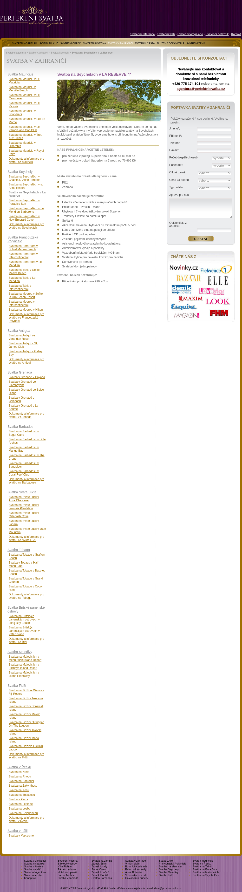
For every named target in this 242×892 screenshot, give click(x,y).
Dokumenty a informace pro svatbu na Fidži (26, 755)
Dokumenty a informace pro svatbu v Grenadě (26, 415)
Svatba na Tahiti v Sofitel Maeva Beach (24, 271)
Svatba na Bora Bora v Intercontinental (23, 255)
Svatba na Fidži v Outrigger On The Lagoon (26, 724)
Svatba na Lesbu (19, 808)
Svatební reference (142, 34)
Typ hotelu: (176, 187)
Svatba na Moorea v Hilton (26, 309)
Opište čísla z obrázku (178, 224)
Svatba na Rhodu (20, 776)
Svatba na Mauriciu (170, 866)
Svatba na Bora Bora (205, 869)
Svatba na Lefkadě (21, 804)
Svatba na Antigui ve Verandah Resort (22, 337)
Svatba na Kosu (19, 790)
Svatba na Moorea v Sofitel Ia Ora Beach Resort (26, 295)
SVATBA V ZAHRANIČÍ (120, 43)
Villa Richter (65, 866)
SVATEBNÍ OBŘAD (70, 43)
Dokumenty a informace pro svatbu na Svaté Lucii (26, 538)
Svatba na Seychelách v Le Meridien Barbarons (26, 210)
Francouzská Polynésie (172, 863)
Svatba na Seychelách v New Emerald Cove (24, 218)
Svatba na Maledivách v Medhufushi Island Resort (25, 658)
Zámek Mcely (99, 866)
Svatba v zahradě (135, 860)
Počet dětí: (176, 165)
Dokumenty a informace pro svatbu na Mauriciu (26, 160)
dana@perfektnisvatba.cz (168, 888)
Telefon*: (175, 143)
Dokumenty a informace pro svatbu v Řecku (26, 819)
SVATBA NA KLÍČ (49, 43)
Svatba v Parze (18, 799)
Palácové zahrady (135, 869)
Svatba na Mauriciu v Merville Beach (22, 88)
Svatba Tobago (18, 550)
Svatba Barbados (20, 427)
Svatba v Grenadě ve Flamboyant (22, 383)
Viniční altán (132, 863)
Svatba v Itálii (17, 831)
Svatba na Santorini (21, 781)
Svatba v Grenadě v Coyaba (27, 377)
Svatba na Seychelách (206, 875)
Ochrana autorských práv (131, 888)
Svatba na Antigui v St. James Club (23, 345)
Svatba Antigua (18, 331)
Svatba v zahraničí (38, 52)
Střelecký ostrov (67, 863)
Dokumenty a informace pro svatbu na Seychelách (26, 226)
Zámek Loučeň (100, 872)
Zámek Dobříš (100, 875)
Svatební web (166, 34)
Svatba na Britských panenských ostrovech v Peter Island (24, 631)
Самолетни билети (136, 878)
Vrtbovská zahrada (136, 875)
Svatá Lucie (166, 860)
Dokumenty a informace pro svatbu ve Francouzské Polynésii (26, 318)
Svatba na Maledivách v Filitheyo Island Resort (24, 666)
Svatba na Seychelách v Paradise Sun (24, 202)
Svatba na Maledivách (206, 872)
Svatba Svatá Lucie (22, 492)
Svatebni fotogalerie (190, 34)
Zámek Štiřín (99, 863)
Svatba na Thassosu (22, 795)
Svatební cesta (33, 875)
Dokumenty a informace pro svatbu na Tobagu (26, 596)
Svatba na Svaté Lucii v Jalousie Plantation (24, 506)
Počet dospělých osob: (183, 157)
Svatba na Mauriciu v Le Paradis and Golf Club (24, 128)
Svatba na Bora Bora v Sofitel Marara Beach (23, 247)
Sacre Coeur (99, 869)
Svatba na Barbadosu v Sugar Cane (24, 433)
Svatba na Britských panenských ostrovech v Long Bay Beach (24, 619)
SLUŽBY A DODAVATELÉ (170, 43)
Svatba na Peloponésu (23, 813)
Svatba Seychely (60, 52)
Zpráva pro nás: (179, 195)
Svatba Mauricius (20, 74)
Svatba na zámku (102, 860)
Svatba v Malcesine (21, 835)
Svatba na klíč (32, 869)
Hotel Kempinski (67, 872)
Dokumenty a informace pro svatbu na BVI (26, 640)
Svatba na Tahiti (202, 866)
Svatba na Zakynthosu (23, 785)
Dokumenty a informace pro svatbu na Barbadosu (26, 480)
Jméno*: (174, 128)
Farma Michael (66, 875)
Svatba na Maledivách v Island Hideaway (24, 674)
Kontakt (236, 34)
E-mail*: (174, 150)
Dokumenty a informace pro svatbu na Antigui (26, 361)
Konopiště (30, 878)
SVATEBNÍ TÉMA (195, 43)
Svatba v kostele (34, 866)
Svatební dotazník (217, 34)
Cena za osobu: (179, 180)
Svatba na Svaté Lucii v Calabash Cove (24, 514)
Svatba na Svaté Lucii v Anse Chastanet (24, 498)
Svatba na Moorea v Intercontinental (21, 303)
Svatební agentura (16, 52)
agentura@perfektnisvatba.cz (201, 89)
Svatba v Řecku (19, 767)
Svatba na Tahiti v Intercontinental (20, 287)
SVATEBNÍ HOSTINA (94, 43)
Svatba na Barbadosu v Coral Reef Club (24, 473)
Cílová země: (177, 172)
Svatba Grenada (19, 372)
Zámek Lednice (67, 869)
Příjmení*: (175, 135)
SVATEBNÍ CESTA (145, 43)
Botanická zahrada (136, 866)
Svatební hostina (68, 860)
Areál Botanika (134, 872)
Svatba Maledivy (19, 652)
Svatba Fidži (16, 686)
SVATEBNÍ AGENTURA (25, 43)
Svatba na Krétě (19, 772)
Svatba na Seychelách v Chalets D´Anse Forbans (24, 178)
